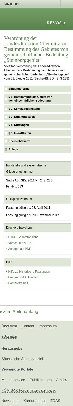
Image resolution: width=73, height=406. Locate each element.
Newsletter (10, 401)
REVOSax (56, 22)
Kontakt (28, 326)
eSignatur (9, 336)
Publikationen (41, 380)
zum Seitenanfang (19, 311)
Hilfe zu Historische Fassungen (27, 271)
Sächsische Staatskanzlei (22, 359)
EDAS (55, 401)
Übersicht (9, 326)
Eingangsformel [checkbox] (19, 88)
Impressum (48, 326)
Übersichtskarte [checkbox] (19, 141)
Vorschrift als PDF (19, 243)
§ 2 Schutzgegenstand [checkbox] (24, 108)
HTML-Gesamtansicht (21, 237)
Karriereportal (34, 401)
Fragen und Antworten (21, 277)
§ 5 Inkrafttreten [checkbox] (19, 133)
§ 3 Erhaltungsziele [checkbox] (21, 116)
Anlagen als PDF (18, 248)
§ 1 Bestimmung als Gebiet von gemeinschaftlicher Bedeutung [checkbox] (30, 98)
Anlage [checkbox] (13, 149)
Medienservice (13, 380)
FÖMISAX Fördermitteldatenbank (29, 390)
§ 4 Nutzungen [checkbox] (18, 124)
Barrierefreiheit (16, 283)
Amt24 (61, 380)
